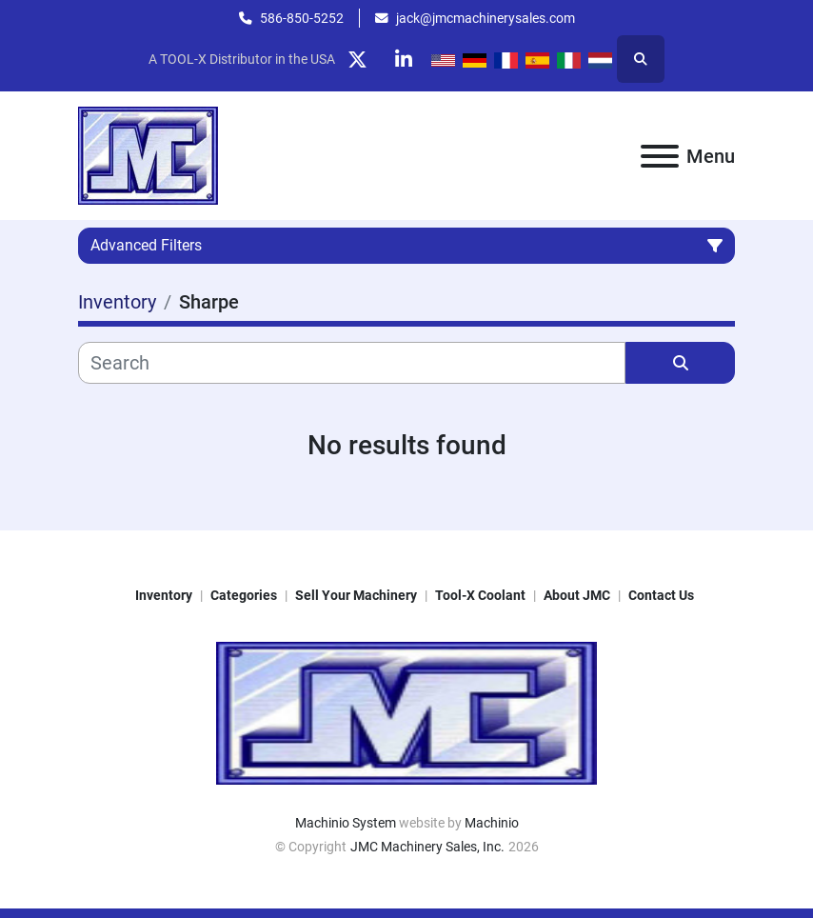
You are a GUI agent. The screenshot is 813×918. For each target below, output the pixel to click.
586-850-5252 (302, 18)
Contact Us (661, 595)
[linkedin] (405, 59)
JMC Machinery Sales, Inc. (427, 846)
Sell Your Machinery (356, 595)
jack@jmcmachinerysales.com (485, 18)
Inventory (163, 595)
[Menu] (660, 156)
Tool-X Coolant (480, 595)
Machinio (492, 822)
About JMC (577, 595)
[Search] (351, 363)
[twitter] (357, 59)
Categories (243, 595)
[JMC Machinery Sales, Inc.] (406, 712)
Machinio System (345, 822)
